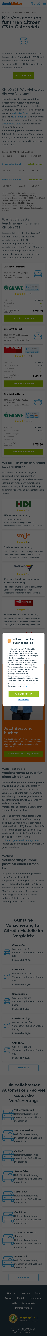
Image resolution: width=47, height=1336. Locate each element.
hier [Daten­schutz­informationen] (25, 686)
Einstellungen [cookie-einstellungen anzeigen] (23, 700)
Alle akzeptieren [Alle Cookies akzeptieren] (23, 694)
